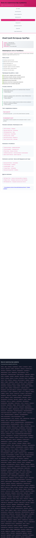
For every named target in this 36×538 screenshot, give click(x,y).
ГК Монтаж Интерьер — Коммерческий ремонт (12, 147)
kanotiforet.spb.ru (23, 481)
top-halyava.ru (25, 389)
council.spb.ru (12, 533)
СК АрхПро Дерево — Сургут (9, 166)
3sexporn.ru (22, 431)
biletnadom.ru (14, 412)
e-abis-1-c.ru (9, 401)
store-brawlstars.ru (26, 401)
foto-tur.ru (14, 460)
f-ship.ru (17, 498)
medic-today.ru (3, 458)
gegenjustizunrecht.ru (4, 477)
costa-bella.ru (21, 487)
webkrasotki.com (10, 502)
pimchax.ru (25, 412)
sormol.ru (2, 380)
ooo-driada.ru (18, 531)
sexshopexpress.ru (20, 370)
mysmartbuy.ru (24, 445)
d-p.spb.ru (2, 523)
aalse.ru (2, 437)
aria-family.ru (9, 445)
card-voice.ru (3, 435)
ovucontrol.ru (22, 454)
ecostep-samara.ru (31, 521)
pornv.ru (9, 372)
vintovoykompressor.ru (13, 479)
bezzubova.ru (16, 527)
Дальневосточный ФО (18, 25)
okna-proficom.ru (4, 475)
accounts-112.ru (17, 393)
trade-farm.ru (7, 447)
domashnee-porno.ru (4, 460)
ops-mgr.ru (11, 393)
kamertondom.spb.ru (26, 483)
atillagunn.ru (7, 397)
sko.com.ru (13, 523)
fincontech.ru (17, 431)
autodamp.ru (26, 447)
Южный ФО (18, 28)
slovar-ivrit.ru (3, 454)
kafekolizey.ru (24, 533)
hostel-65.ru (10, 380)
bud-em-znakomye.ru (21, 372)
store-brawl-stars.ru (4, 399)
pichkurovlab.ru (29, 456)
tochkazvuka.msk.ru (4, 527)
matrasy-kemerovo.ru (31, 445)
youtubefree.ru (3, 445)
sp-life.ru (25, 399)
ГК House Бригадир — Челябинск (9, 164)
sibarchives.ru (3, 439)
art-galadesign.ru (20, 521)
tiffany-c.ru (26, 521)
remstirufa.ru (27, 464)
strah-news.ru (3, 370)
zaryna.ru (23, 462)
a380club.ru (6, 437)
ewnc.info (12, 508)
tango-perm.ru (24, 500)
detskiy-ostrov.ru (22, 502)
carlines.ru (8, 529)
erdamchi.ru (32, 464)
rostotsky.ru (10, 462)
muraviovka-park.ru (10, 466)
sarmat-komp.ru (28, 479)
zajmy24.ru (22, 408)
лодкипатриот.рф (19, 533)
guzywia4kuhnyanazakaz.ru (19, 422)
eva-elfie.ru (11, 460)
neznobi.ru (32, 380)
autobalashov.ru (11, 477)
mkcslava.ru (3, 479)
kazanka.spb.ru (24, 510)
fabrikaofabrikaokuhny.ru (29, 422)
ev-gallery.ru (3, 393)
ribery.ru (25, 452)
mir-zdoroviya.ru (29, 531)
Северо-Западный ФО (18, 14)
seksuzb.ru (12, 422)
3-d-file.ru (10, 391)
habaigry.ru (25, 506)
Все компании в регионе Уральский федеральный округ (15, 187)
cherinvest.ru (16, 502)
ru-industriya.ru (3, 456)
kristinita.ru (33, 466)
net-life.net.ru (3, 485)
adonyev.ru (12, 378)
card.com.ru (19, 510)
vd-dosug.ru (7, 378)
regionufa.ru (14, 462)
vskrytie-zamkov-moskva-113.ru (6, 412)
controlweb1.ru (32, 485)
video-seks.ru (32, 418)
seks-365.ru (17, 454)
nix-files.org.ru (8, 504)
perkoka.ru (17, 437)
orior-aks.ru (26, 527)
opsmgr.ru (32, 391)
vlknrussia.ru (17, 418)
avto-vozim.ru (8, 485)
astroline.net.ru (28, 529)
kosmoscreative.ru (9, 521)
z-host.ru (2, 414)
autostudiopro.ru (27, 370)
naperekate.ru (16, 414)
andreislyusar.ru (9, 439)
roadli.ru (13, 445)
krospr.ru (26, 378)
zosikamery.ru (3, 517)
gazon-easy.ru (3, 535)
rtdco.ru (13, 433)
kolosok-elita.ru (30, 489)
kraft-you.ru (3, 368)
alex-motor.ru (23, 529)
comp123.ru (12, 458)
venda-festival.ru (19, 401)
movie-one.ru (21, 437)
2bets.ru (7, 479)
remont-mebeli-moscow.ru (10, 464)
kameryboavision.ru (4, 512)
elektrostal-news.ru (4, 374)
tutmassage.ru (29, 481)
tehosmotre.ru (14, 395)
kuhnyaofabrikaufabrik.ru (24, 414)
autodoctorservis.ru (19, 483)
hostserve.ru (15, 380)
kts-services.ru (10, 399)
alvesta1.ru (32, 502)
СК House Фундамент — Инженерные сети (11, 149)
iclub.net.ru (30, 533)
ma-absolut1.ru (25, 441)
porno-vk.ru (27, 376)
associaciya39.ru (32, 487)
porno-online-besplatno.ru (5, 452)
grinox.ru (13, 535)
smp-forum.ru (31, 519)
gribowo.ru (3, 387)
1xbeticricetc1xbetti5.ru (17, 397)
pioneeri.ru (3, 481)
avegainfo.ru (17, 491)
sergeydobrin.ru (25, 525)
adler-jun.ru (7, 431)
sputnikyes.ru (27, 504)
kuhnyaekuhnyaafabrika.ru (5, 424)
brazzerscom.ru (3, 410)
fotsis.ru (24, 523)
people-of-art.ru (11, 527)
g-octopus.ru (31, 437)
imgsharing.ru (26, 458)
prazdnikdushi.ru (15, 366)
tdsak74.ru (3, 487)
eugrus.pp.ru (26, 487)
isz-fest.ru (8, 508)
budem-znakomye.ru (20, 374)
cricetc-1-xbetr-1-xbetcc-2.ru (11, 389)
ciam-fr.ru (30, 366)
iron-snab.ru (16, 487)
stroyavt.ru (27, 485)
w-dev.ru (14, 498)
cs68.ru (21, 418)
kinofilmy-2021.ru (27, 468)
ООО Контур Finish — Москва (9, 135)
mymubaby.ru (9, 496)
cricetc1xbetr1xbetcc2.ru (27, 395)
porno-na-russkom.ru (21, 380)
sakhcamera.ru (13, 485)
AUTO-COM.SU (16, 517)
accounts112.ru (31, 389)
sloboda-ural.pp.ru (9, 517)
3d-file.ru (11, 397)
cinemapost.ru (25, 366)
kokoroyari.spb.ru (4, 525)
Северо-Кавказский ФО (18, 31)
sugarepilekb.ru (9, 535)
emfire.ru (2, 376)
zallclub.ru (13, 506)
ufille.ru (6, 366)
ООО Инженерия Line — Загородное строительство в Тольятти (15, 181)
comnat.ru (30, 508)
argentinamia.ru (11, 437)
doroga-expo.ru (21, 452)
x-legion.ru (29, 399)
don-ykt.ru (16, 458)
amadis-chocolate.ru (8, 481)
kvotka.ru (11, 487)
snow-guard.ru (16, 435)
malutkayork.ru (12, 500)
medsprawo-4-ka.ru (4, 408)
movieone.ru (10, 441)
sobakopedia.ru (3, 508)
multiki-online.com (4, 502)
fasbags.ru (3, 431)
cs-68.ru (23, 416)
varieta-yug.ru (20, 395)
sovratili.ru (31, 376)
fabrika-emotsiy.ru (18, 512)
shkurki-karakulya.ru (16, 481)
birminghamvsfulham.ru (21, 479)
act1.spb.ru (3, 531)
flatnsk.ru (11, 529)
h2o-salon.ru (7, 500)
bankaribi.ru (3, 420)
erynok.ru (9, 475)
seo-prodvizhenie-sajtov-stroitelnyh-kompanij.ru (23, 433)
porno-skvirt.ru (21, 378)
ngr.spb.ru (22, 496)
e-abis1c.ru (30, 397)
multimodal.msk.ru (19, 506)
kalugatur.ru (11, 510)
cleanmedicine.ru (31, 452)
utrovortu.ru (17, 477)
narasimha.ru (31, 447)
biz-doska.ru (19, 460)
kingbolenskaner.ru (17, 529)
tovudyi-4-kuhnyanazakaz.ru (29, 408)
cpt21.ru (16, 489)
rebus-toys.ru (3, 433)
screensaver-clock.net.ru (19, 508)
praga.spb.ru (8, 483)
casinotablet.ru (28, 462)
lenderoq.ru (20, 525)
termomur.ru (18, 464)
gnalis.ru (6, 387)
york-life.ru (16, 452)
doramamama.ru (4, 466)
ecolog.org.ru (3, 483)
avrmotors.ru (15, 521)
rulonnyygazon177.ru (9, 435)
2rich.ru (6, 380)
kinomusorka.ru (31, 477)
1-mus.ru (22, 403)
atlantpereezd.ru (14, 372)
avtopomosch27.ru (4, 443)
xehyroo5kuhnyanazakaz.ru (18, 410)
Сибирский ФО (18, 22)
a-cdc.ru (27, 372)
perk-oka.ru (26, 437)
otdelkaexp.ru (10, 519)
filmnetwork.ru (26, 498)
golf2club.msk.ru (4, 506)
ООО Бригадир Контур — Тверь (9, 132)
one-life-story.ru (19, 389)
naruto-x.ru (14, 439)
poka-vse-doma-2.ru (4, 391)
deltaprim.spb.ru (18, 500)
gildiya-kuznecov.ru (31, 510)
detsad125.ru (23, 531)
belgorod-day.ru (19, 456)
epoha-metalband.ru (16, 496)
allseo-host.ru (9, 395)
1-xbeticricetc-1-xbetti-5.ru (25, 387)
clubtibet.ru (21, 527)
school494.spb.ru (4, 496)
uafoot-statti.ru (24, 397)
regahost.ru (25, 489)
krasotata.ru (10, 366)
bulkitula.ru (10, 387)
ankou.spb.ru (27, 502)
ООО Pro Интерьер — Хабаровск (9, 128)
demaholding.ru (30, 435)
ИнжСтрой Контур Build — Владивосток (11, 137)
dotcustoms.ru (12, 447)
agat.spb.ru (32, 512)
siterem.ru (8, 533)
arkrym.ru (28, 466)
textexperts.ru (14, 468)
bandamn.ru (12, 431)
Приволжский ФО (18, 17)
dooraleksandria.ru (4, 403)
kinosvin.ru (3, 500)
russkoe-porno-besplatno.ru (11, 456)
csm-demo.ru (22, 393)
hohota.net (21, 517)
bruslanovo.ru (3, 533)
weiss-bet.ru (19, 462)
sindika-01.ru (21, 399)
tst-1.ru (23, 391)
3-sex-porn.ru (26, 403)
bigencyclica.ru (27, 491)
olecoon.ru (3, 378)
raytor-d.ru (2, 397)
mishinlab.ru (27, 380)
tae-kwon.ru (3, 491)
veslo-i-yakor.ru (31, 460)
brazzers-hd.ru (29, 412)
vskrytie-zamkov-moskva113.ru (14, 420)
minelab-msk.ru (8, 433)
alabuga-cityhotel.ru (4, 372)
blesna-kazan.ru (10, 525)
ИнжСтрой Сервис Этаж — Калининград (11, 130)
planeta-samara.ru (18, 445)
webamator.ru (20, 441)
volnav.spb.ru (26, 508)
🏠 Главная (18, 8)
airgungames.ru (3, 395)
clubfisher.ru (22, 464)
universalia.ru (3, 464)
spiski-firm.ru (22, 477)
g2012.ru (20, 391)
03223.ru (2, 366)
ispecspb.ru (21, 489)
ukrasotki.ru (12, 376)
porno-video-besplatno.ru (10, 454)
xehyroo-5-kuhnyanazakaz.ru (16, 416)
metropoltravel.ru (25, 460)
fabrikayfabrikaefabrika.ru (28, 410)
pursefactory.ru (19, 439)
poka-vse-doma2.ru (28, 393)
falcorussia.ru (13, 483)
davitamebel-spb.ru (19, 523)
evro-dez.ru (15, 441)
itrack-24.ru (14, 370)
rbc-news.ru (16, 378)
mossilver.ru (16, 525)
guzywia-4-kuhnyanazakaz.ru (6, 418)
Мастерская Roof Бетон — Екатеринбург (11, 162)
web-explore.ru (17, 368)
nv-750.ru (9, 443)
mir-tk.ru (13, 418)
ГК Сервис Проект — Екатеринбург (10, 168)
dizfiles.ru (29, 443)
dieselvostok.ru (3, 498)
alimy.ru (25, 517)
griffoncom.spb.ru (11, 512)
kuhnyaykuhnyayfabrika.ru (15, 424)
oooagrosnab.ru (27, 374)
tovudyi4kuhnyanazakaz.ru (5, 422)
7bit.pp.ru (6, 510)
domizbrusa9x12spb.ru (20, 447)
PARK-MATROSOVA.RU (26, 512)
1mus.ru (25, 431)
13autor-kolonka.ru (31, 378)
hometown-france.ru (16, 387)
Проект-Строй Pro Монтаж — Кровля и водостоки (12, 154)
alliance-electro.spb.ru (21, 485)
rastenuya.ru (23, 368)
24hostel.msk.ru (9, 498)
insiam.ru (12, 491)
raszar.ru (7, 420)
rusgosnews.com (27, 496)
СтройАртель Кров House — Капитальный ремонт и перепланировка (16, 152)
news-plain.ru (14, 443)
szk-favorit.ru (3, 529)
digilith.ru (24, 456)
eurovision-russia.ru (29, 368)
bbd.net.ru (19, 519)
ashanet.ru (3, 447)
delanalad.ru (24, 443)
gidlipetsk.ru (13, 531)
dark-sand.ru (16, 399)
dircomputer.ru (3, 468)
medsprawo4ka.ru (10, 410)
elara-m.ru (26, 477)
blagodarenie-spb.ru (16, 408)
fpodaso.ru (32, 374)
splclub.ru (12, 452)
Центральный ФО (18, 11)
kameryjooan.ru (31, 535)
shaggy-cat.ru (27, 391)
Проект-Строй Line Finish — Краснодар (10, 139)
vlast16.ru (32, 491)
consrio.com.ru (8, 491)
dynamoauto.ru (31, 527)
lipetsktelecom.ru (23, 420)
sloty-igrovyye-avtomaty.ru (29, 454)
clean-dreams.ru (23, 466)
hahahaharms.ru (15, 391)
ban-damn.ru (32, 403)
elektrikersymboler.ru (20, 504)
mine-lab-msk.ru (17, 403)
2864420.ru (10, 408)
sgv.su (33, 500)
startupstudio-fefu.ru (21, 475)
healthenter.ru (9, 468)
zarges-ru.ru (28, 475)
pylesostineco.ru (19, 535)
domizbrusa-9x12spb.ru (23, 435)
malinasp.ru (31, 498)
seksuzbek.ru (17, 376)
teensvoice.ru (21, 458)
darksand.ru (30, 431)
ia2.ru (14, 489)
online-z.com (29, 517)
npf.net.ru (2, 510)
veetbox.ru (20, 366)
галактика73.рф (8, 523)
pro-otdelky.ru (7, 376)
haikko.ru (29, 506)
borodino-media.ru (4, 462)
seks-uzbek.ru (22, 376)
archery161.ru (22, 491)
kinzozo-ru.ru (7, 487)
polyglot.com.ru (8, 531)
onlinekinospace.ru (14, 475)
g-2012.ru (7, 393)
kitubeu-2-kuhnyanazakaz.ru (6, 416)
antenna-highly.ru (11, 403)
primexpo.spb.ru (3, 489)
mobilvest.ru (15, 519)
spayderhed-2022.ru (4, 441)
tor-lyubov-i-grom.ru (26, 439)
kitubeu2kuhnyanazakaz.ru (9, 414)
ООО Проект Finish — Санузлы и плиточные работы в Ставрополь (15, 178)
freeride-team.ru (9, 370)
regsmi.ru (21, 498)
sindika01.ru (14, 401)
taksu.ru (8, 458)
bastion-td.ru (3, 521)
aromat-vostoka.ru (4, 519)
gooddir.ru (29, 500)
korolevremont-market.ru (12, 374)
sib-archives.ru (3, 401)
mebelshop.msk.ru (25, 519)
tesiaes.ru (15, 510)
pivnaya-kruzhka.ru (20, 468)
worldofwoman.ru (17, 466)
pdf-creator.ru (3, 504)
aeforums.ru (9, 506)
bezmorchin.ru (9, 489)
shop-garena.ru (3, 389)
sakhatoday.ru (14, 504)
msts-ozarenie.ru (25, 535)
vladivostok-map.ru (26, 418)
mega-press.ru (8, 368)
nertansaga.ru (19, 443)
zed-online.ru (20, 412)
